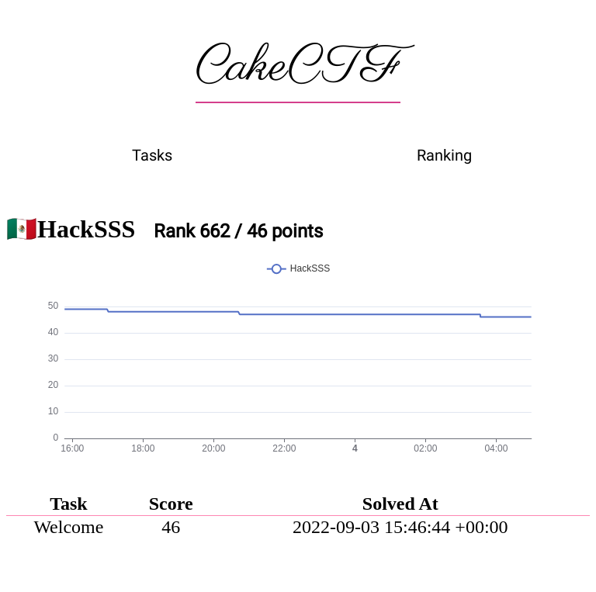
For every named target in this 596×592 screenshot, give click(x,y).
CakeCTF (298, 67)
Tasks (152, 155)
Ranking (444, 155)
